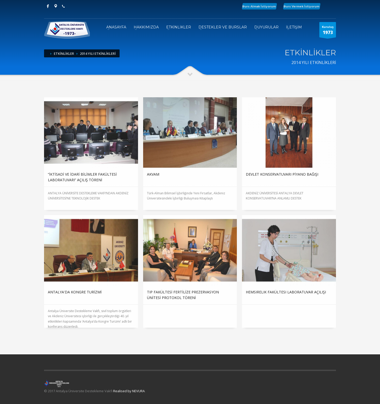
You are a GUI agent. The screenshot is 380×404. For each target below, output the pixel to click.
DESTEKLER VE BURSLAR (222, 27)
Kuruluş (327, 31)
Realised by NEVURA (129, 391)
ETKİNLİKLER (178, 27)
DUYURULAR (266, 27)
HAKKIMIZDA (146, 27)
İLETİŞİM (294, 27)
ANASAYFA (116, 27)
